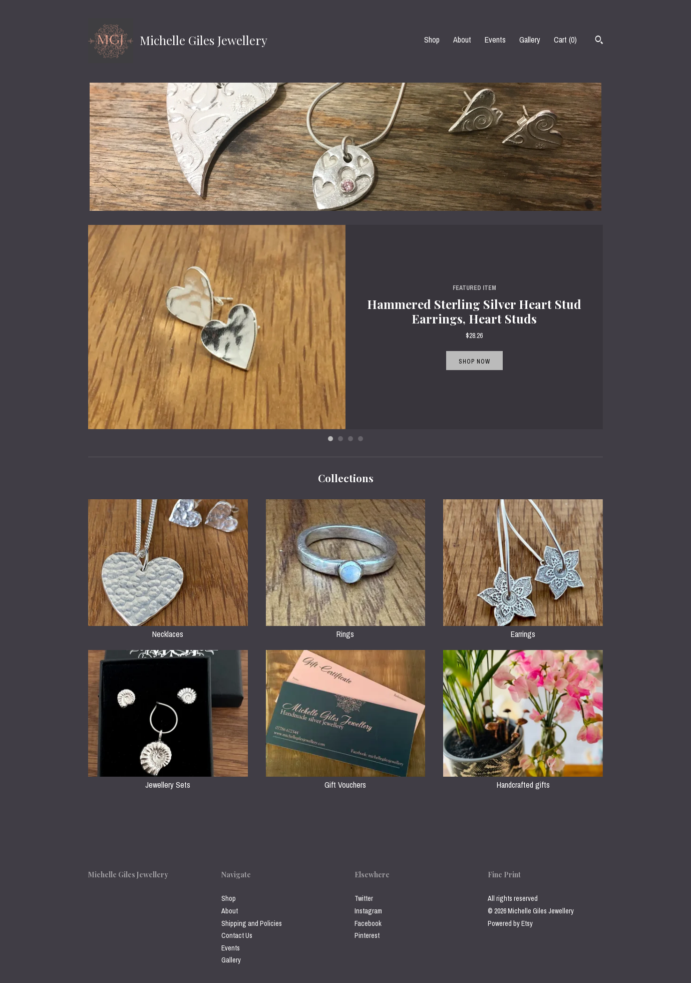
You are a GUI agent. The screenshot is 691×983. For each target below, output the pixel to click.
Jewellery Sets (168, 779)
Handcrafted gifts (523, 779)
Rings (346, 628)
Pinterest (367, 935)
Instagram (368, 910)
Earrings (523, 628)
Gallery (529, 39)
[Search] (599, 41)
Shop (432, 39)
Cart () (565, 39)
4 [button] (360, 438)
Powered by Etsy (510, 923)
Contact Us (236, 935)
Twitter (364, 898)
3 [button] (350, 438)
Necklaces (168, 628)
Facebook (368, 923)
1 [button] (330, 438)
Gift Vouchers (346, 779)
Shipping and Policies (251, 923)
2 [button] (340, 438)
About (462, 39)
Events (495, 39)
